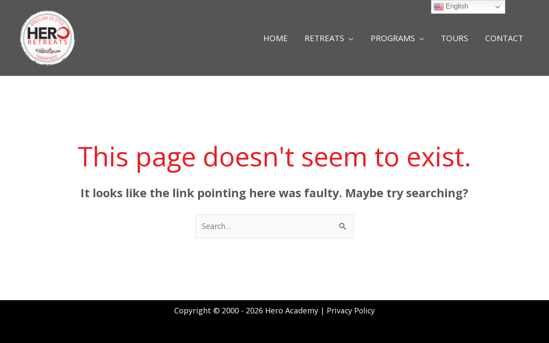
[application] (351, 38)
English (451, 7)
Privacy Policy (351, 310)
